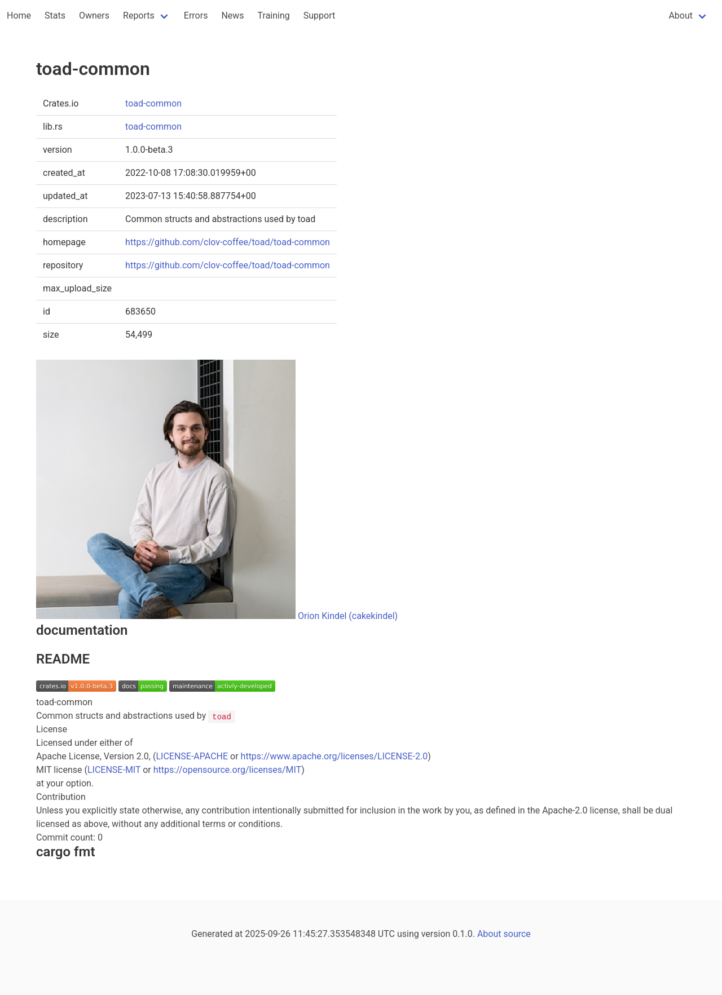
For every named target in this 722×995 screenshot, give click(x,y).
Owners (94, 15)
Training (274, 15)
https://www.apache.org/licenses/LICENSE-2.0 (334, 756)
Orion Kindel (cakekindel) (348, 616)
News (232, 15)
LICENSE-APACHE (192, 756)
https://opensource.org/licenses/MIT (227, 769)
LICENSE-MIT (113, 769)
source (517, 933)
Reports (139, 15)
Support (319, 15)
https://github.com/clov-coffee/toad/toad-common (227, 242)
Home (19, 15)
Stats (55, 15)
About (680, 15)
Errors (196, 15)
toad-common (153, 103)
